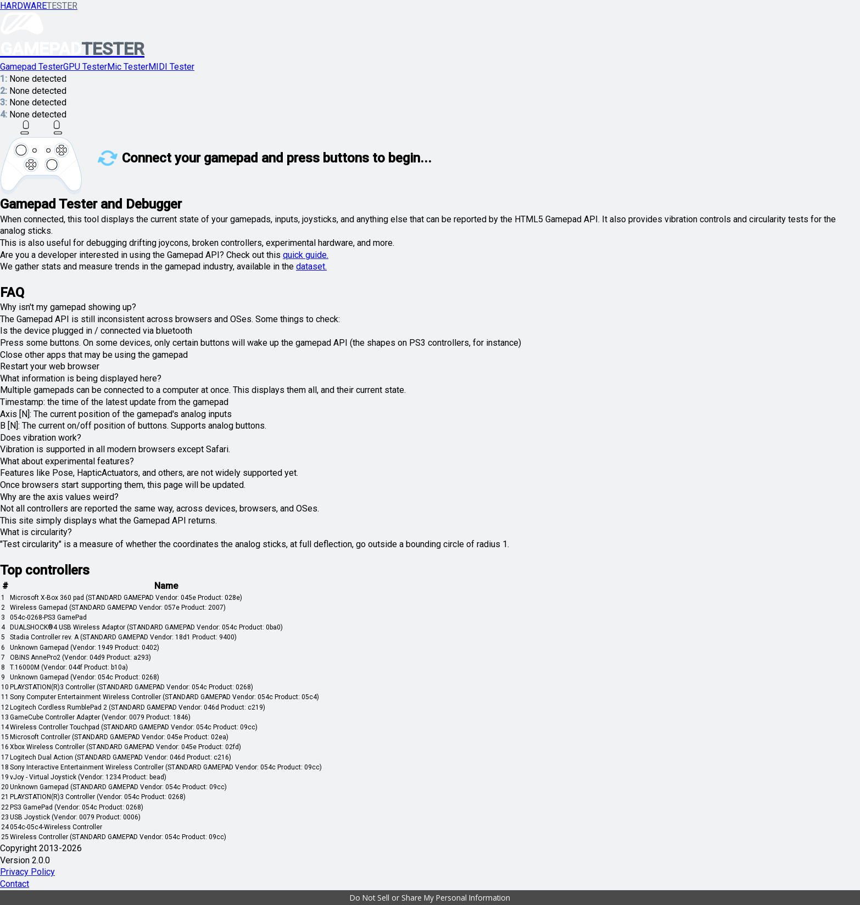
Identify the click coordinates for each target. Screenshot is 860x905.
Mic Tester (127, 66)
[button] (430, 897)
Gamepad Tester (31, 66)
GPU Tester (85, 66)
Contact (14, 884)
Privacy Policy (27, 872)
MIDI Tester (171, 66)
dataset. (311, 266)
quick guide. (305, 255)
